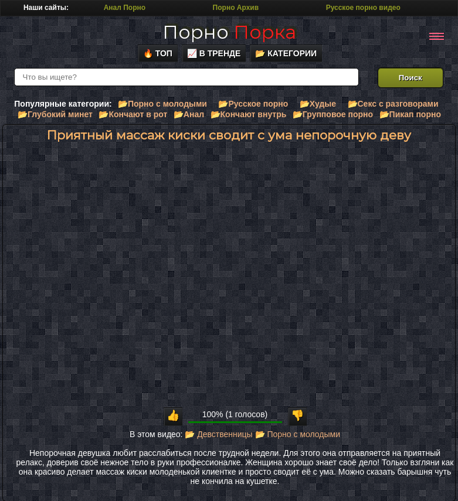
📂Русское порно (253, 103)
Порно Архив (236, 8)
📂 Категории (286, 53)
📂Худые (318, 103)
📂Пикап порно (410, 114)
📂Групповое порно (333, 114)
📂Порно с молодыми (162, 103)
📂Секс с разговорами (393, 103)
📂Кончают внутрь (249, 114)
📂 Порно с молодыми (297, 434)
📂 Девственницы (218, 434)
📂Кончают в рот (133, 114)
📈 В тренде (214, 53)
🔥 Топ (157, 53)
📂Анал (189, 114)
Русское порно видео (363, 8)
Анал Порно (124, 8)
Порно (229, 32)
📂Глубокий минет (55, 114)
